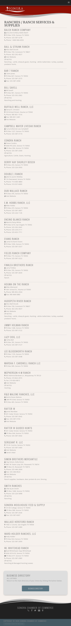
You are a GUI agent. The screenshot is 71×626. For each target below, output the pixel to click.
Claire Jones (10, 73)
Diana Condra (11, 143)
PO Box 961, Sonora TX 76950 (17, 93)
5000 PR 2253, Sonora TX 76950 (18, 146)
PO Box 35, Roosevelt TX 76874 (18, 467)
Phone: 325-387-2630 (14, 273)
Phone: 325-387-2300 (14, 151)
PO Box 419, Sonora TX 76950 (17, 208)
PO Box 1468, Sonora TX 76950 (18, 491)
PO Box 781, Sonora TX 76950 (17, 342)
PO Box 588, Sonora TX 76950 (17, 510)
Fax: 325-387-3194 (13, 419)
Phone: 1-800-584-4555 (15, 40)
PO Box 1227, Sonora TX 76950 (17, 131)
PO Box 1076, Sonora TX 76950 (17, 35)
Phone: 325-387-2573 (14, 78)
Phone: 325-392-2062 (14, 95)
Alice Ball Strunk (12, 49)
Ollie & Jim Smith (12, 489)
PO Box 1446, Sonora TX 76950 (17, 328)
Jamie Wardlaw (11, 411)
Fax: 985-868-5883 (13, 294)
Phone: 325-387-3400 (14, 447)
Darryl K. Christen (12, 110)
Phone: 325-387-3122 (14, 330)
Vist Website (11, 119)
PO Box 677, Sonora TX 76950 (17, 556)
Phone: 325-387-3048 (14, 357)
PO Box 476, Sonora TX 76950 (17, 194)
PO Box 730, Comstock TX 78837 (18, 52)
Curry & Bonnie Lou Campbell (17, 129)
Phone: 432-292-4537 (14, 54)
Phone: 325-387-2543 (14, 513)
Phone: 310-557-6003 (14, 184)
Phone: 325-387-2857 (14, 210)
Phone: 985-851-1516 (14, 114)
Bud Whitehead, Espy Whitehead (18, 551)
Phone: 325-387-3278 (14, 38)
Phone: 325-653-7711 (14, 232)
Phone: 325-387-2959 (14, 541)
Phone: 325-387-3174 (14, 134)
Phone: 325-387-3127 (14, 345)
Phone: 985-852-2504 (14, 292)
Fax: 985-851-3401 (13, 117)
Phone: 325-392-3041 (14, 227)
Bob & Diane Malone (14, 397)
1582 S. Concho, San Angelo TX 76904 (20, 525)
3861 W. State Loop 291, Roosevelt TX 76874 (22, 464)
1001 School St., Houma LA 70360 (18, 289)
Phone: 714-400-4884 (14, 182)
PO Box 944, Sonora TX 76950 (17, 433)
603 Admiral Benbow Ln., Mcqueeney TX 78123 (23, 375)
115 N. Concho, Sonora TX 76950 (18, 445)
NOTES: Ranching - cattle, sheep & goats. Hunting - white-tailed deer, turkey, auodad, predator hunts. (33, 61)
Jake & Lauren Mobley (14, 177)
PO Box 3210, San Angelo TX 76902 (19, 225)
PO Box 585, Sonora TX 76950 (17, 366)
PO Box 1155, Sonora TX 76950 (17, 354)
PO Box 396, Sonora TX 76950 (17, 148)
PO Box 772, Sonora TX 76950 (17, 256)
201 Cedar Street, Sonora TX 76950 (19, 414)
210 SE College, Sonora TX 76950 (18, 508)
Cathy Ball (10, 340)
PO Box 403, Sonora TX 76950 (17, 402)
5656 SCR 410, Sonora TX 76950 (18, 553)
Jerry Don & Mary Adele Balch (17, 33)
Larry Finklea (11, 268)
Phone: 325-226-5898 (14, 493)
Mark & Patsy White (13, 222)
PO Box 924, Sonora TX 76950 (17, 539)
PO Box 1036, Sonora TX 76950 (17, 244)
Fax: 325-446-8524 (13, 472)
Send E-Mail (10, 452)
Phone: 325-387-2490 (14, 527)
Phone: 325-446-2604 (14, 469)
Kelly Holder (10, 536)
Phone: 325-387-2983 (14, 558)
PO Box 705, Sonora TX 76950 (17, 270)
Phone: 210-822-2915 (14, 378)
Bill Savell (9, 90)
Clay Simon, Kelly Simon (15, 462)
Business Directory (35, 588)
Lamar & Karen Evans (14, 242)
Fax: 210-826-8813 (13, 380)
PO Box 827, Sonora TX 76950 (17, 76)
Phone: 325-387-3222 (14, 258)
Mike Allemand (11, 287)
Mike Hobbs (10, 205)
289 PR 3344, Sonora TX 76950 (17, 399)
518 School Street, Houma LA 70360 (19, 112)
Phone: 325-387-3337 (14, 246)
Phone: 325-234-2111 (14, 230)
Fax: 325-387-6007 (13, 515)
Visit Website (11, 57)
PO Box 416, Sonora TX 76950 (17, 165)
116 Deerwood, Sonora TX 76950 (18, 179)
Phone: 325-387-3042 (14, 416)
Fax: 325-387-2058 (13, 81)
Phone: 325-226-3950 (14, 167)
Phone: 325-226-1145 (14, 213)
